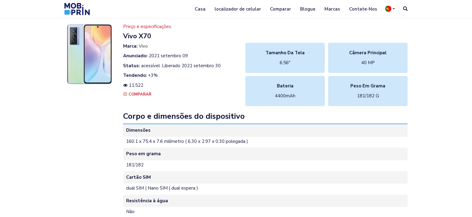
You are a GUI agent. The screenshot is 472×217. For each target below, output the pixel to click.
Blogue (307, 9)
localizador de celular (238, 9)
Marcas (332, 9)
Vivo (143, 46)
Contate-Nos (363, 9)
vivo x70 (137, 36)
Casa (200, 9)
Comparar (280, 9)
